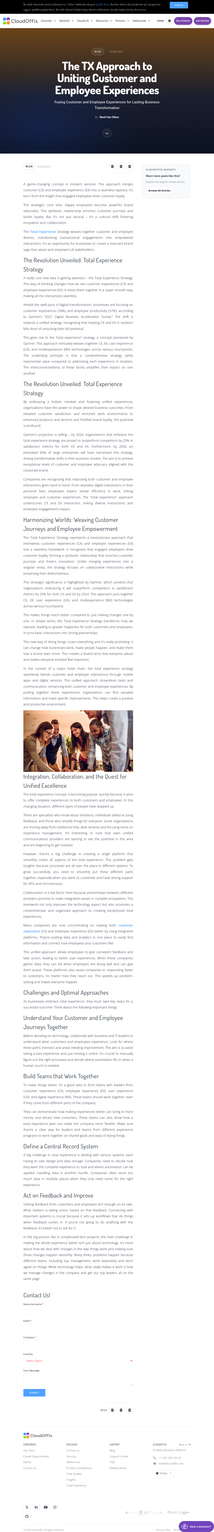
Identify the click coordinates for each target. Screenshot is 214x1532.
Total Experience (76, 1485)
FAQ (112, 1462)
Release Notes (118, 1468)
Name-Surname (32, 1304)
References (73, 1462)
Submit (34, 1392)
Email (26, 1320)
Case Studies (74, 1473)
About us (185, 1445)
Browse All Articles (159, 190)
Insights (71, 1479)
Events (27, 1462)
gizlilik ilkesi (102, 4)
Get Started (202, 20)
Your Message (31, 1370)
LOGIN (160, 21)
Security (71, 1456)
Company (29, 1337)
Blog (112, 1450)
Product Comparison (79, 1468)
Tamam (179, 5)
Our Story (29, 1450)
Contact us (29, 1468)
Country (28, 1354)
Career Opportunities (36, 1456)
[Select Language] (170, 21)
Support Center (119, 1456)
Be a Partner (183, 20)
